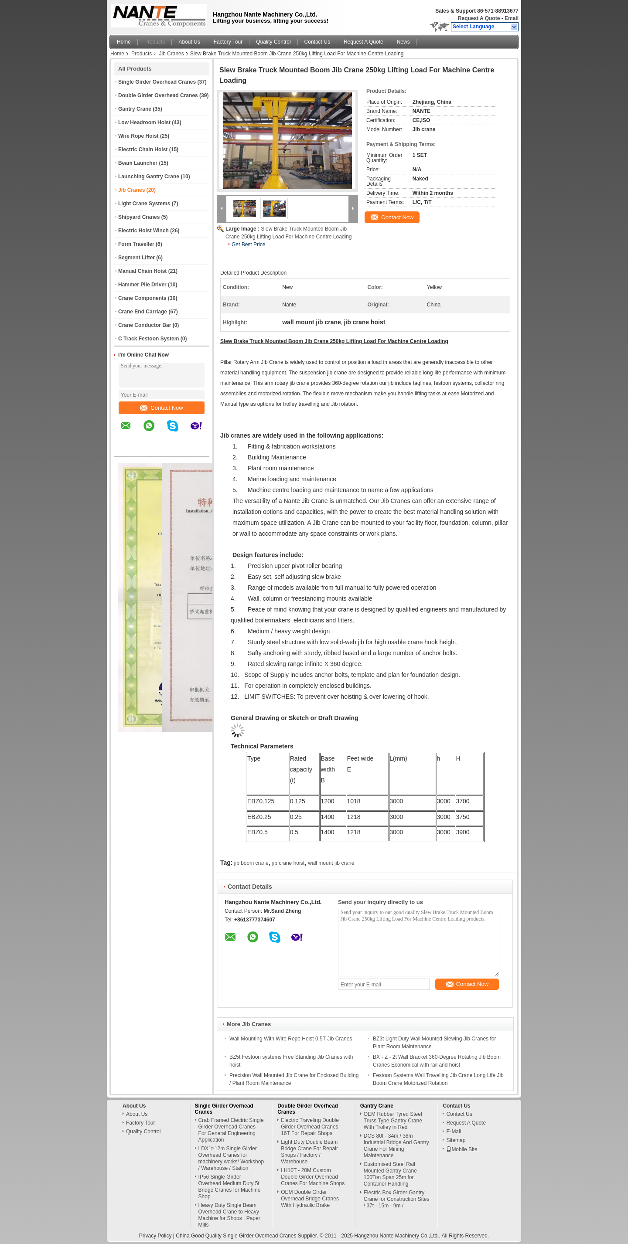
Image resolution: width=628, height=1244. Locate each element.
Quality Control (273, 42)
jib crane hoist (288, 863)
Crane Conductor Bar (144, 325)
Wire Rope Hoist (138, 136)
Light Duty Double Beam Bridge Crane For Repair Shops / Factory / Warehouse (309, 1152)
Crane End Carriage (142, 312)
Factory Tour (228, 42)
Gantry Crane (134, 109)
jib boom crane (251, 863)
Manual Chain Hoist (142, 271)
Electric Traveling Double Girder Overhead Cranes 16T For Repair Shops (310, 1126)
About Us (189, 42)
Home (124, 42)
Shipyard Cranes (139, 217)
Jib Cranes (171, 54)
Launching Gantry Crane (148, 176)
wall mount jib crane (331, 863)
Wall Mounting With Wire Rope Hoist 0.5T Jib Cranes (290, 1039)
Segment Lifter (136, 258)
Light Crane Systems (144, 204)
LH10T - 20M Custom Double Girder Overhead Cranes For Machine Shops (313, 1176)
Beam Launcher (137, 163)
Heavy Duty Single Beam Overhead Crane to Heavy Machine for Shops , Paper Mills (229, 1215)
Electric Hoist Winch (143, 231)
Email (512, 18)
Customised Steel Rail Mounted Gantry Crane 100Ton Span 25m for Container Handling (390, 1174)
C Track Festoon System (148, 339)
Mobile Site (461, 1149)
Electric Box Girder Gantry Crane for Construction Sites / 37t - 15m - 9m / (397, 1199)
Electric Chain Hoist (142, 149)
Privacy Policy (155, 1236)
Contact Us (317, 42)
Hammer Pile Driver (142, 285)
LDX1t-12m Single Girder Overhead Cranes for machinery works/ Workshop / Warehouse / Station (231, 1158)
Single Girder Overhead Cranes (157, 82)
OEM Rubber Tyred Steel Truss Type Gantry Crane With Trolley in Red (393, 1120)
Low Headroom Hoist (144, 122)
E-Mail (453, 1131)
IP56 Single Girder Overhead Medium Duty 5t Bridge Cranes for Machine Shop (229, 1187)
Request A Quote (479, 18)
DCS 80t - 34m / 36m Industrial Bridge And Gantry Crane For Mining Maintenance (396, 1146)
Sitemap (455, 1140)
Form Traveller (136, 244)
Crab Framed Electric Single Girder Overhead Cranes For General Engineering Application (231, 1130)
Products (154, 42)
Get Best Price (248, 244)
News (403, 42)
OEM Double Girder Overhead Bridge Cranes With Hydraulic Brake (310, 1198)
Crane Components (142, 298)
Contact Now (161, 407)
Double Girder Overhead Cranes (158, 95)
